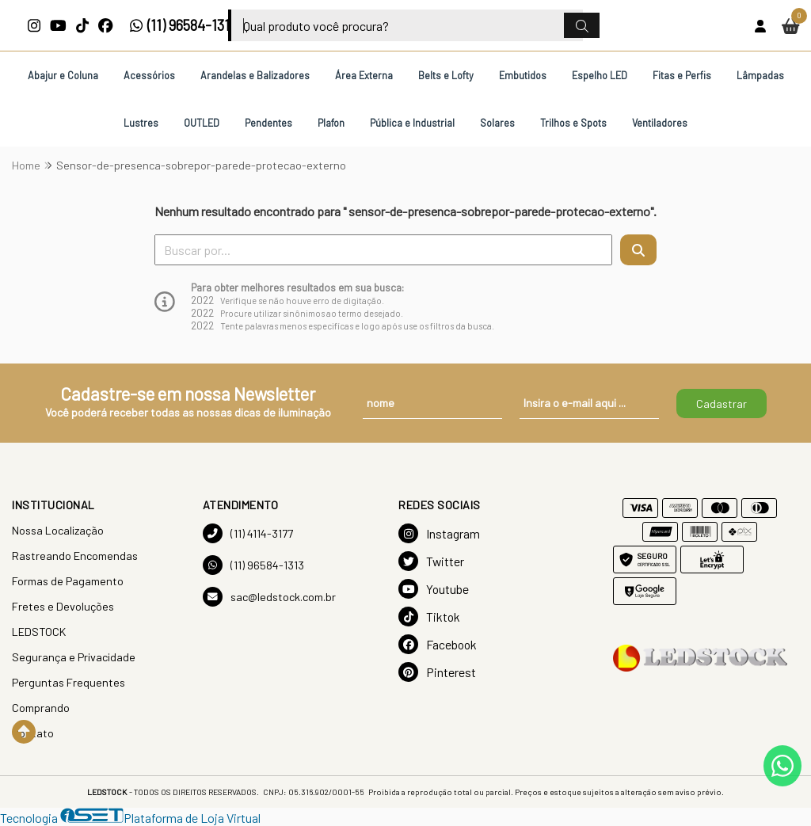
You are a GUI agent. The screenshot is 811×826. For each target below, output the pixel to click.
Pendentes (268, 122)
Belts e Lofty (446, 75)
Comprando (41, 707)
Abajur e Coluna (63, 75)
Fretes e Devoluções (63, 606)
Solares (497, 122)
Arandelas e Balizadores (255, 75)
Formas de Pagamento (68, 581)
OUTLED (201, 122)
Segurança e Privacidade (73, 657)
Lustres (141, 122)
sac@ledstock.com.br (269, 597)
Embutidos (522, 75)
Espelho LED (599, 75)
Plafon (331, 122)
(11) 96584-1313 (183, 25)
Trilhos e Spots (573, 122)
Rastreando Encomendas (75, 555)
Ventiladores (659, 122)
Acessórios (149, 75)
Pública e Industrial (412, 122)
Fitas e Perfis (682, 75)
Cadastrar (721, 403)
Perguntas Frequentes (68, 682)
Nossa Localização (58, 530)
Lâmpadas (760, 75)
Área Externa (364, 75)
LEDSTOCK (39, 631)
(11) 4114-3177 (248, 533)
